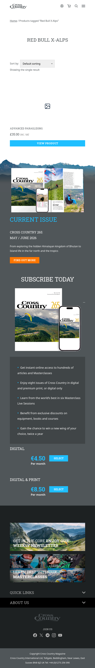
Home (13, 21)
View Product (47, 143)
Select (59, 458)
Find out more (25, 260)
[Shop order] (37, 64)
